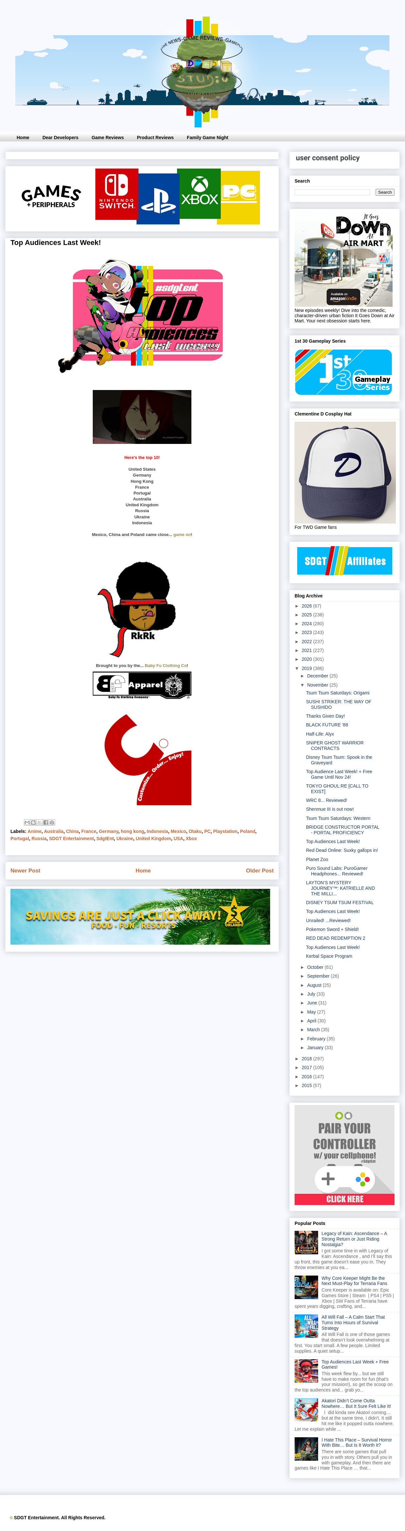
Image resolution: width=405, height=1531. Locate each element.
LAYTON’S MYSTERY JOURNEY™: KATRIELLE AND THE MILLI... (340, 888)
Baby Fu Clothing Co (166, 665)
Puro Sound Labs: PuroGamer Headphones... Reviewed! (336, 871)
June (312, 1002)
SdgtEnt (105, 838)
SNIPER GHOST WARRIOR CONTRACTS (335, 745)
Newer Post (25, 871)
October (316, 967)
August (314, 985)
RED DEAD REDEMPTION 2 (335, 938)
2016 (307, 1076)
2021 (307, 650)
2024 (307, 623)
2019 (307, 668)
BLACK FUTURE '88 (327, 724)
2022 (307, 641)
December (318, 675)
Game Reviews (107, 137)
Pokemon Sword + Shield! (332, 929)
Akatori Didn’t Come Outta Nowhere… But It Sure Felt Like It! (356, 1403)
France (88, 831)
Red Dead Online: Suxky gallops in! (342, 850)
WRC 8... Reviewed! (326, 800)
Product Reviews (155, 137)
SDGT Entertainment (71, 838)
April (312, 1020)
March (314, 1029)
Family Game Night (207, 137)
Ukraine (124, 838)
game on (182, 534)
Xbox (191, 838)
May (312, 1012)
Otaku (195, 831)
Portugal (19, 838)
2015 (307, 1085)
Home (23, 137)
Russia (39, 838)
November (318, 685)
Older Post (260, 871)
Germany (109, 831)
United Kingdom (153, 838)
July (311, 994)
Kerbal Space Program (329, 956)
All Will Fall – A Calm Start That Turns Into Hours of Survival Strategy (353, 1322)
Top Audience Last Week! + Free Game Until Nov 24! (339, 774)
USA (178, 838)
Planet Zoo (317, 859)
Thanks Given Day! (325, 716)
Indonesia (157, 831)
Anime (34, 831)
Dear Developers (60, 137)
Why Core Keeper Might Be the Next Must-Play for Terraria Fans (354, 1281)
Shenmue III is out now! (330, 809)
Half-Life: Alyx (320, 734)
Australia (53, 831)
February (317, 1038)
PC (207, 831)
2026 (307, 606)
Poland (247, 831)
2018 (307, 1058)
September (319, 976)
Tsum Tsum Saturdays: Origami (337, 692)
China (72, 831)
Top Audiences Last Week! (333, 841)
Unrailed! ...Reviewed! (328, 920)
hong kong (132, 831)
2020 (307, 659)
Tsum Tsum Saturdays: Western (338, 818)
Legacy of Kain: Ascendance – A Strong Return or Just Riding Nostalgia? (354, 1239)
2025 (307, 614)
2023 (307, 632)
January (316, 1047)
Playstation (225, 831)
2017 (307, 1067)
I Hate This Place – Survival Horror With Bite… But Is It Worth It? (357, 1442)
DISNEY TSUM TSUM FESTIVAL (340, 902)
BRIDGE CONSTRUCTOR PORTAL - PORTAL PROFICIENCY (342, 829)
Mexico (178, 831)
